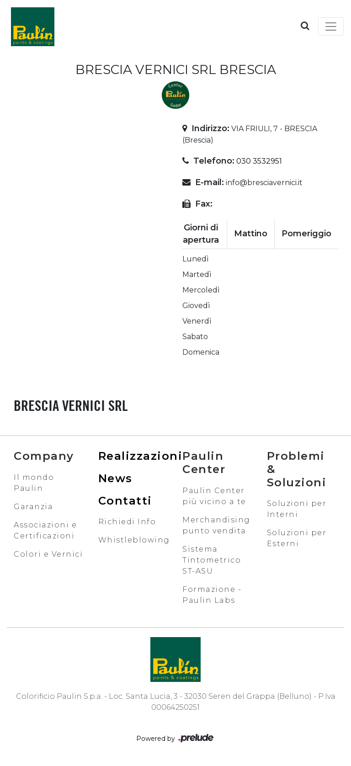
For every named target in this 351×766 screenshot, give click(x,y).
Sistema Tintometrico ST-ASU (211, 560)
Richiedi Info (127, 521)
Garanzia (33, 506)
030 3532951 (259, 161)
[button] (305, 25)
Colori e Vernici (48, 554)
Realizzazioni (140, 456)
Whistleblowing (134, 540)
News (115, 478)
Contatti (125, 500)
